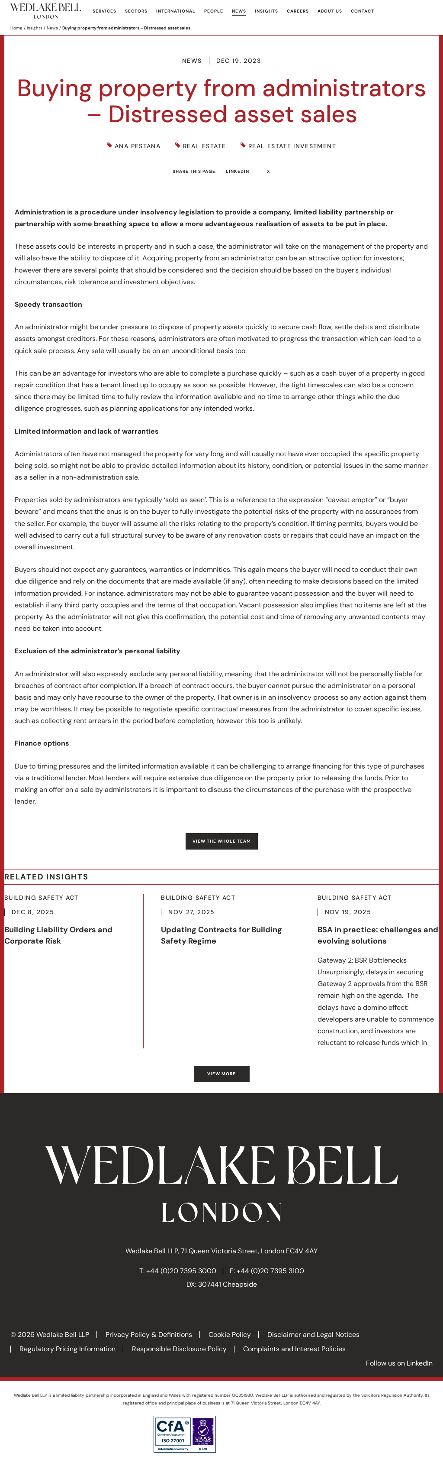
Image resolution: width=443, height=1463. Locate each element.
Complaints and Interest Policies (294, 1348)
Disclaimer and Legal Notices (313, 1334)
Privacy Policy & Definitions (149, 1334)
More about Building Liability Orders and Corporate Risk (65, 930)
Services (104, 11)
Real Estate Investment (292, 146)
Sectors (136, 11)
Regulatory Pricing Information (67, 1348)
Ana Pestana (138, 146)
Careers (298, 11)
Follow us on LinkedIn (399, 1363)
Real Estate (204, 146)
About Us (330, 11)
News (239, 11)
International (176, 11)
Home (16, 28)
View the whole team (222, 841)
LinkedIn (237, 171)
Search (426, 11)
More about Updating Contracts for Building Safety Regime (221, 924)
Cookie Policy (230, 1334)
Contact (362, 11)
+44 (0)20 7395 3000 (181, 1270)
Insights (266, 11)
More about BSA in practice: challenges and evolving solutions (378, 971)
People (213, 11)
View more (221, 1074)
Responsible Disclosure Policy (179, 1348)
